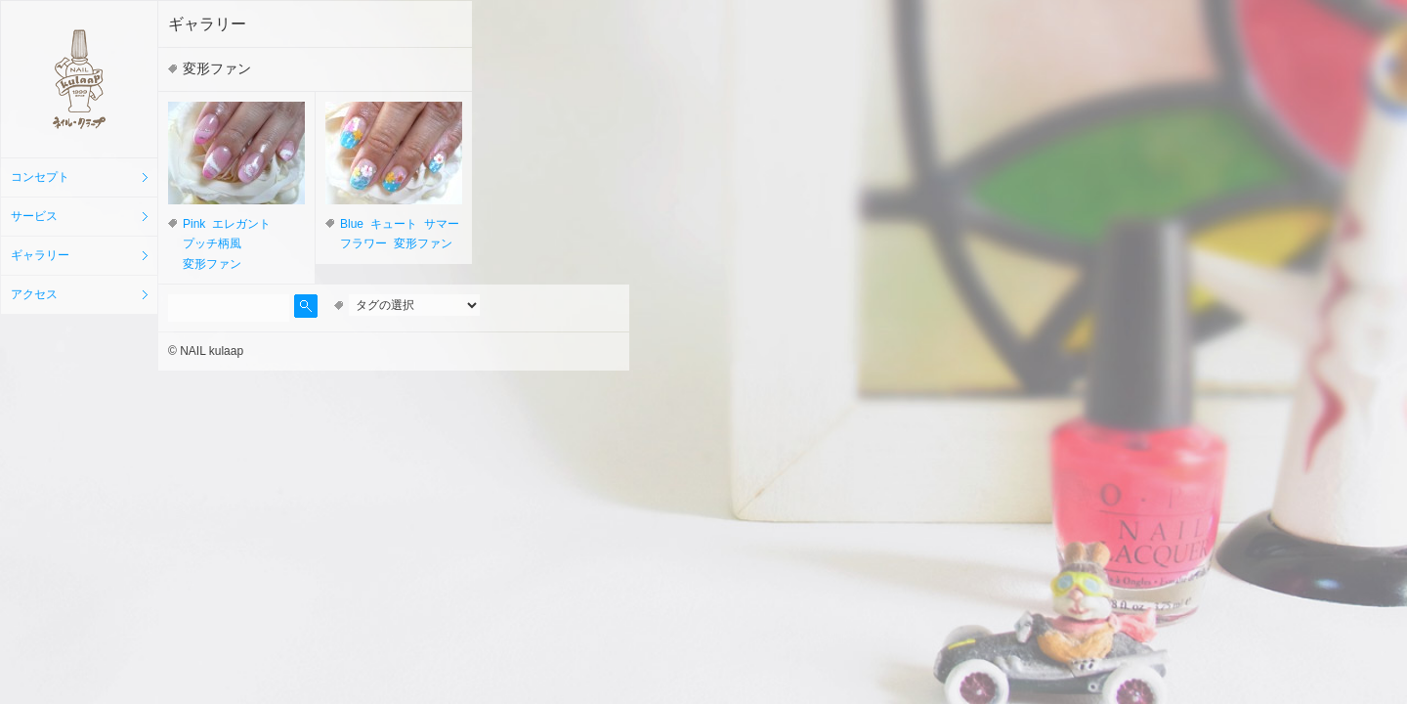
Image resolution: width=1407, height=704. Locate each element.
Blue (351, 224)
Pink (194, 224)
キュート (393, 224)
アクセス (34, 294)
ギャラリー (40, 255)
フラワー (363, 243)
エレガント (241, 224)
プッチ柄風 (212, 243)
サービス (34, 216)
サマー (441, 224)
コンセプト (40, 177)
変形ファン (212, 264)
